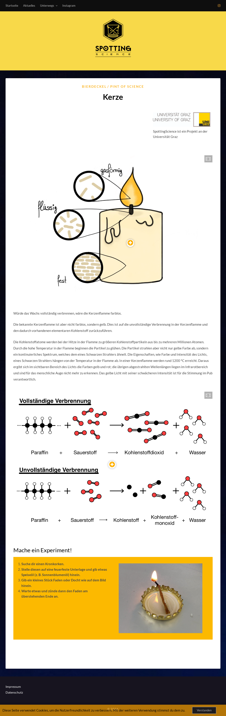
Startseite (12, 5)
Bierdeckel (94, 86)
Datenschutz (14, 692)
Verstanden (204, 710)
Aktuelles (29, 5)
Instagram (68, 5)
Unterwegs (47, 5)
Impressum (13, 686)
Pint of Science (127, 86)
